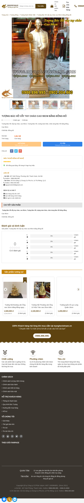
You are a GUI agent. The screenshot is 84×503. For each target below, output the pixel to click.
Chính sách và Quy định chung (13, 381)
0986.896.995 (42, 336)
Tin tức (5, 428)
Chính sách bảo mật (10, 391)
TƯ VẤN (62, 144)
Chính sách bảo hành (10, 384)
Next (78, 289)
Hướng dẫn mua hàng (10, 408)
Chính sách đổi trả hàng (11, 388)
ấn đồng (51, 476)
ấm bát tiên (46, 470)
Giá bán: (4, 136)
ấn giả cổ (50, 479)
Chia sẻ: (4, 151)
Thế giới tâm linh (8, 424)
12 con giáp (38, 470)
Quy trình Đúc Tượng (10, 404)
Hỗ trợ (5, 411)
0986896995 (14, 499)
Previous (5, 289)
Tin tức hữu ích (8, 431)
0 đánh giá (16, 120)
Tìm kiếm (41, 6)
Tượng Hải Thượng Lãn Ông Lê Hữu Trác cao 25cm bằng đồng (42, 306)
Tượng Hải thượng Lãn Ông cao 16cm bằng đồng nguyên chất (15, 306)
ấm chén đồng (43, 473)
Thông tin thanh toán (10, 401)
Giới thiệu (6, 421)
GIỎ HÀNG (21, 144)
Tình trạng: (5, 138)
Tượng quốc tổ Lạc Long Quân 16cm (69, 306)
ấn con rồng (35, 476)
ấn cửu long (44, 476)
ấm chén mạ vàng (55, 473)
